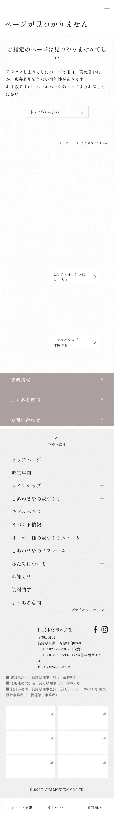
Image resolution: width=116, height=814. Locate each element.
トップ (63, 143)
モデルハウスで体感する (74, 342)
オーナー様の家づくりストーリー (49, 537)
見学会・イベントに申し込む (74, 277)
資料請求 (94, 807)
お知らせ (21, 576)
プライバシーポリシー (89, 609)
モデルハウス (58, 807)
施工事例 (21, 472)
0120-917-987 (59, 654)
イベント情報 (21, 807)
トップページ (26, 459)
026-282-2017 (59, 648)
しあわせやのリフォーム (39, 550)
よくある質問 (26, 602)
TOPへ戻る (57, 442)
